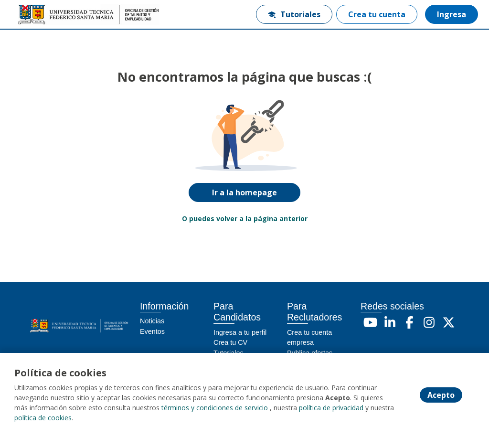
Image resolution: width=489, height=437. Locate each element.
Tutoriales (294, 14)
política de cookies (43, 417)
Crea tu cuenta (376, 14)
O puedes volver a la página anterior (245, 218)
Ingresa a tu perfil (239, 332)
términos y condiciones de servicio (214, 407)
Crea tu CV (230, 342)
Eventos (152, 331)
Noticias (152, 321)
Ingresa (451, 14)
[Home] (41, 14)
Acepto (441, 395)
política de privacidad (331, 407)
